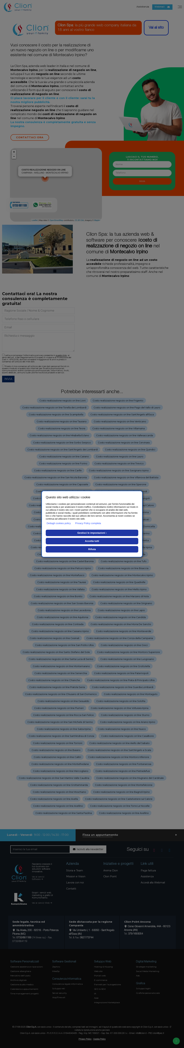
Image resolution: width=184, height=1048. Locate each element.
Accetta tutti (92, 541)
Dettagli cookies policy (59, 523)
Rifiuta (92, 549)
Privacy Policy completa (88, 523)
